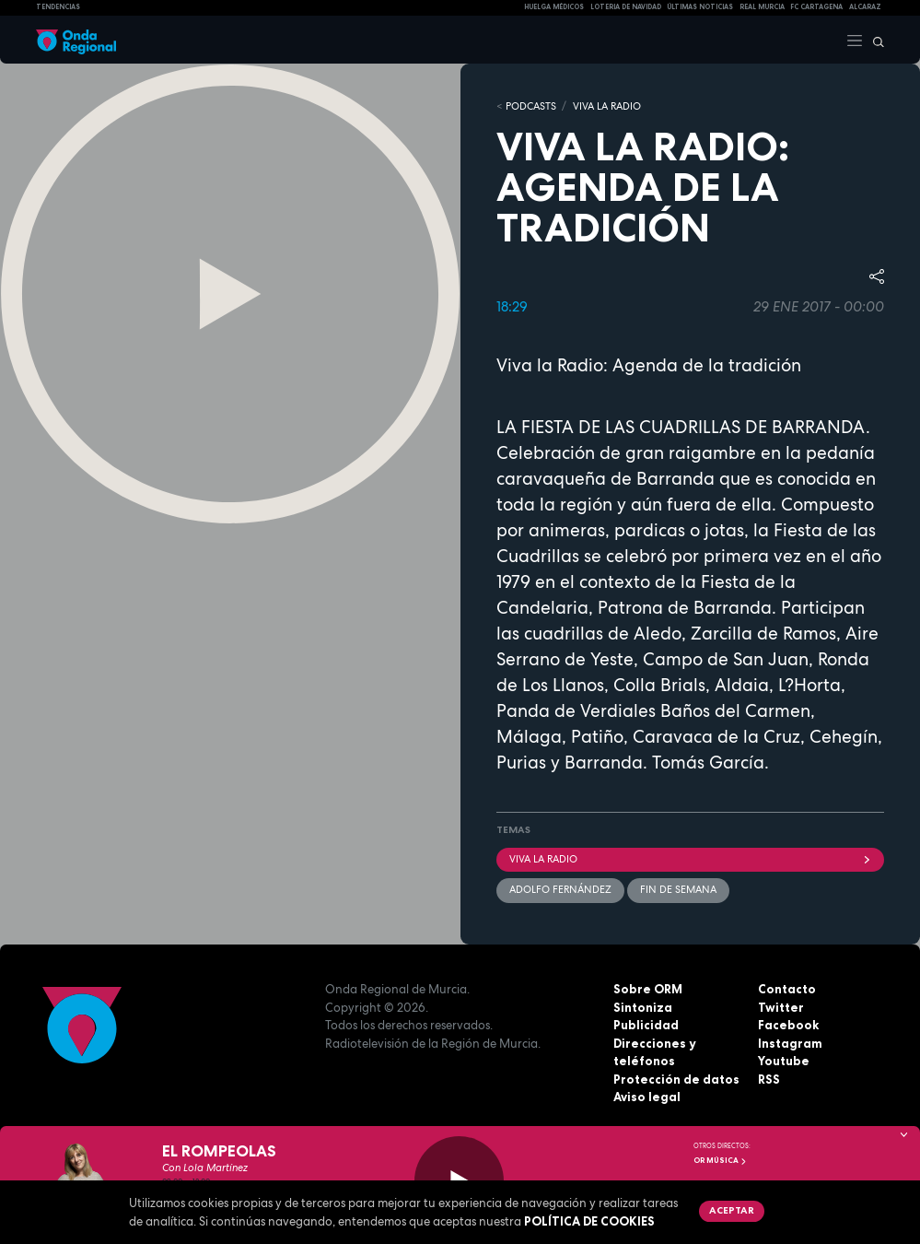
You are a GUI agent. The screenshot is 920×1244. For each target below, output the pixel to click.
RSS (769, 1079)
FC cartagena (816, 7)
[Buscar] (874, 39)
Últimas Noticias (700, 7)
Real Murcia (762, 7)
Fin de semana (678, 889)
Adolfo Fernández (560, 889)
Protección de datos (676, 1079)
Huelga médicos (554, 7)
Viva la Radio (607, 106)
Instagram (790, 1043)
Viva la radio (690, 858)
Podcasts (531, 106)
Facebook (788, 1024)
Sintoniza (642, 1007)
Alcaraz (865, 7)
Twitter (781, 1007)
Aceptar (731, 1209)
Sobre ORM (647, 988)
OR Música (720, 1160)
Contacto (787, 988)
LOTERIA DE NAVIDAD (625, 7)
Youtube (783, 1060)
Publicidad (646, 1024)
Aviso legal (647, 1096)
